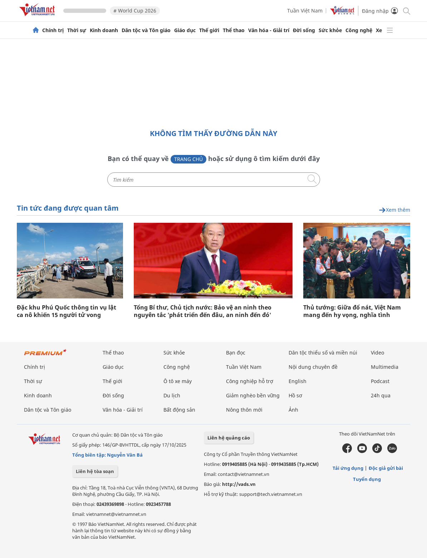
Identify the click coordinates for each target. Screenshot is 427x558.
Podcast (380, 381)
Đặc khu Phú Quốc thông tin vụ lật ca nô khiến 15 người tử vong (66, 311)
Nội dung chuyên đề (313, 366)
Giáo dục (185, 30)
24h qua (381, 395)
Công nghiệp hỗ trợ (249, 381)
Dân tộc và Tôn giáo (146, 30)
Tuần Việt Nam (305, 10)
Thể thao (234, 30)
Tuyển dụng (367, 479)
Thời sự (76, 30)
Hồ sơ (295, 395)
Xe (379, 30)
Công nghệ (358, 30)
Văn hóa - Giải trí (268, 30)
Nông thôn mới (244, 409)
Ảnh (293, 409)
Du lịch (171, 395)
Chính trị (53, 30)
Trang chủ (188, 159)
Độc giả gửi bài (386, 468)
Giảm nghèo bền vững (253, 395)
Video (377, 352)
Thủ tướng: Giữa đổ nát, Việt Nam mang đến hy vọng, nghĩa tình (352, 311)
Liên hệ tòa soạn (95, 471)
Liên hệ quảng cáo (228, 437)
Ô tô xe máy (177, 381)
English (297, 381)
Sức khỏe (330, 30)
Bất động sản (179, 409)
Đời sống (304, 30)
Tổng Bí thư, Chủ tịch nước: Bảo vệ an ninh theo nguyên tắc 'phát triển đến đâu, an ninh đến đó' (202, 311)
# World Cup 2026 (134, 10)
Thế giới (209, 30)
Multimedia (384, 366)
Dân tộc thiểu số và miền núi (323, 352)
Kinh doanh (104, 30)
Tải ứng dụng (348, 468)
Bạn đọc (235, 352)
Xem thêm (394, 210)
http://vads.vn (239, 484)
